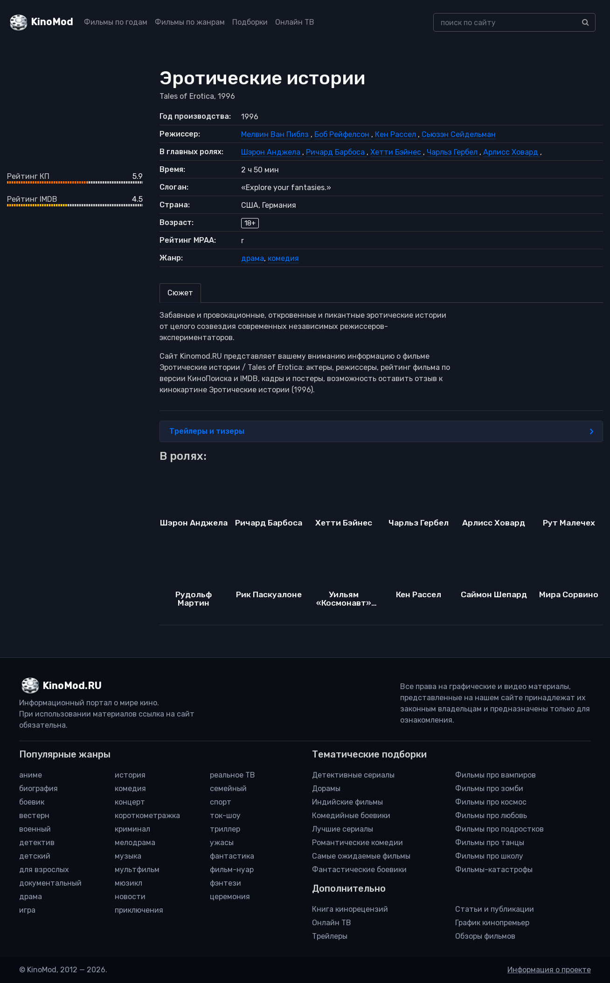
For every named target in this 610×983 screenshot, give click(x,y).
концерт (130, 802)
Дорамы (326, 788)
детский (34, 856)
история (130, 775)
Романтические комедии (357, 842)
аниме (30, 775)
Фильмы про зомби (489, 788)
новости (130, 896)
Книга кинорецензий (350, 909)
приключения (139, 910)
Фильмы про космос (491, 802)
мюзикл (128, 883)
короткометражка (147, 815)
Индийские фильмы (347, 802)
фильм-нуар (232, 869)
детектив (37, 842)
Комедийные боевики (351, 815)
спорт (220, 802)
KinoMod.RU (72, 685)
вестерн (34, 815)
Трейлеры (329, 936)
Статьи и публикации (494, 909)
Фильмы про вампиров (495, 775)
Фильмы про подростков (499, 829)
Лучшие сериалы (342, 829)
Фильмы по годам (115, 22)
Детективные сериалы (353, 775)
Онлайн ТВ (294, 22)
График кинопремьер (492, 922)
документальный (50, 883)
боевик (31, 802)
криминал (132, 829)
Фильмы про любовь (491, 815)
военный (35, 829)
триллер (225, 829)
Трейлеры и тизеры (381, 431)
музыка (128, 856)
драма (252, 258)
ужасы (222, 842)
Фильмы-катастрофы (494, 869)
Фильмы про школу (489, 856)
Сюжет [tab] (180, 292)
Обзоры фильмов (485, 936)
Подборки (250, 22)
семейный (228, 788)
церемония (230, 896)
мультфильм (137, 869)
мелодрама (135, 842)
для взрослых (44, 869)
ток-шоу (225, 815)
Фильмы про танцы (489, 842)
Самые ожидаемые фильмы (361, 856)
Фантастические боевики (359, 869)
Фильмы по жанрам (190, 22)
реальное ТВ (232, 775)
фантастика (232, 856)
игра (27, 910)
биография (38, 788)
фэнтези (225, 883)
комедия (283, 258)
